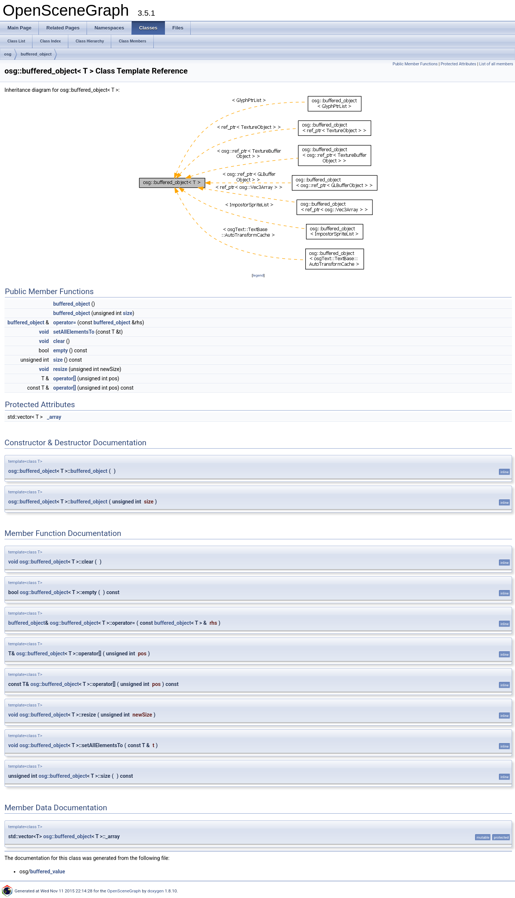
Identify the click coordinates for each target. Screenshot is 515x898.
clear (59, 341)
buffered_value (47, 871)
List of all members (496, 64)
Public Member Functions (415, 64)
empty (60, 350)
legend (258, 275)
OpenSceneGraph (124, 891)
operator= (64, 322)
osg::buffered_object (32, 471)
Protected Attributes (458, 64)
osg (8, 54)
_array (54, 417)
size (127, 313)
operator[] (64, 378)
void (44, 332)
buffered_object (36, 54)
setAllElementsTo (73, 332)
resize (60, 369)
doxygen (155, 891)
